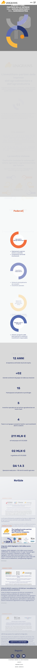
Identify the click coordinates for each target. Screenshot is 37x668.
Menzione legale (19, 664)
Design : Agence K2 (19, 666)
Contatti (19, 662)
